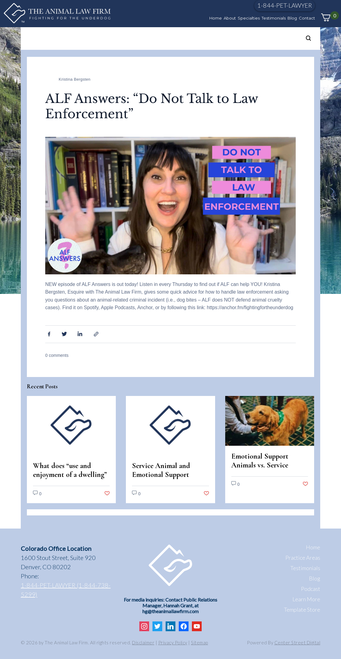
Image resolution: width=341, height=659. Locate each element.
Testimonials (274, 18)
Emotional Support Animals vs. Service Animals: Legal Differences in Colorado (266, 469)
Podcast (310, 588)
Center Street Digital (297, 642)
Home (215, 18)
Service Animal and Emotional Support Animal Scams (161, 474)
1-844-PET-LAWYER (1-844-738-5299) (66, 589)
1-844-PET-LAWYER (284, 5)
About (230, 18)
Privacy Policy (172, 642)
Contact (307, 18)
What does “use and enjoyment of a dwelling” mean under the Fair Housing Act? (70, 479)
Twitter (64, 334)
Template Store (302, 609)
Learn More (306, 599)
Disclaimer (143, 642)
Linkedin (81, 334)
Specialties (249, 18)
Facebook (48, 334)
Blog (292, 18)
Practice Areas (302, 557)
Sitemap (199, 642)
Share (97, 334)
